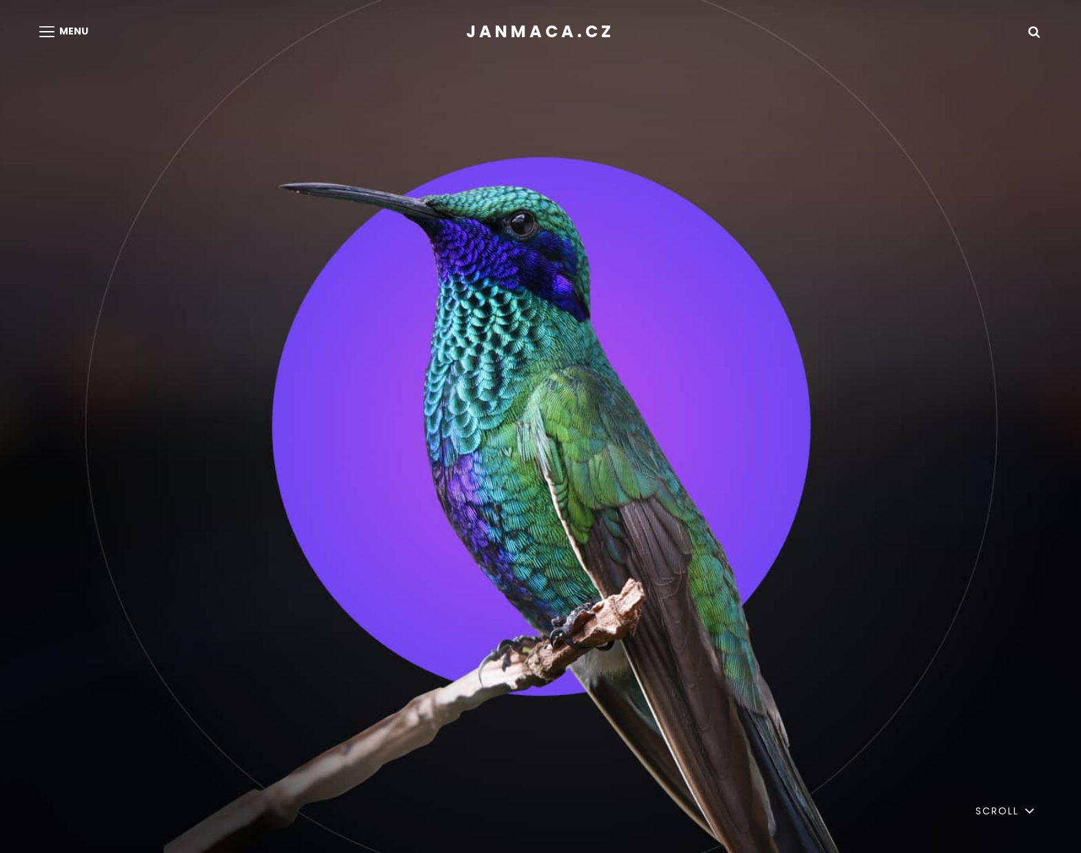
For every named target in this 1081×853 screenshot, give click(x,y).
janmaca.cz (540, 31)
